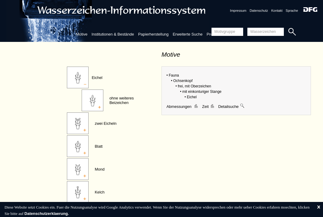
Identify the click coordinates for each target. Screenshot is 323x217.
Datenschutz (258, 10)
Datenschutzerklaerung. (46, 213)
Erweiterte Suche (187, 34)
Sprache (292, 10)
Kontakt (276, 10)
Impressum (238, 10)
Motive (81, 34)
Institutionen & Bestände (113, 34)
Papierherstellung (153, 34)
